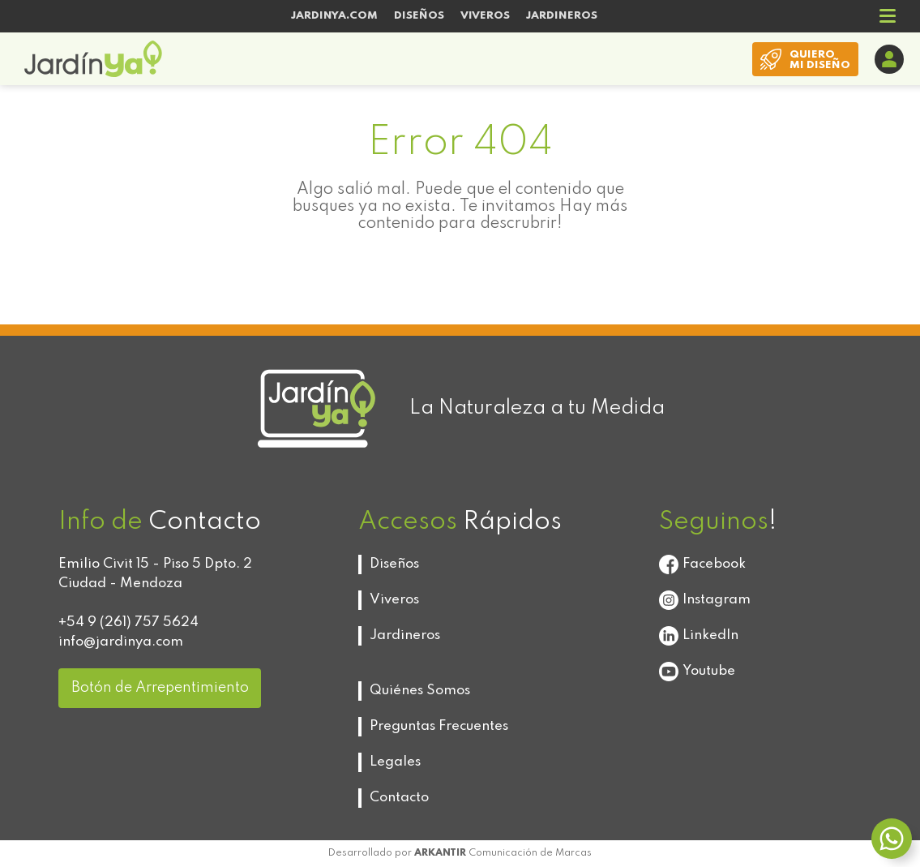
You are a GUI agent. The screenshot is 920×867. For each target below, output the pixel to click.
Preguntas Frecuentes (439, 726)
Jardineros (405, 635)
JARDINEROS (561, 16)
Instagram (705, 600)
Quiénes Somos (420, 690)
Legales (395, 762)
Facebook (702, 564)
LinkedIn (698, 636)
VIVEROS (485, 16)
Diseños (394, 564)
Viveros (394, 600)
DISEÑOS (419, 16)
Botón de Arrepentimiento (160, 687)
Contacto (399, 798)
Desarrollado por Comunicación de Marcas (460, 853)
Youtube (697, 671)
